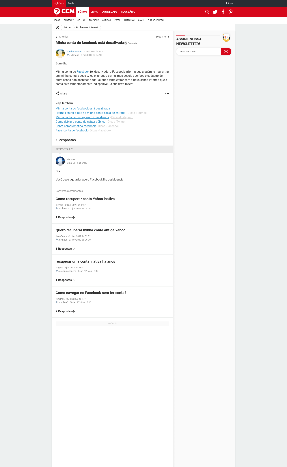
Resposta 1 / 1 (65, 149)
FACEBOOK (94, 20)
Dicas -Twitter (116, 121)
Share (63, 93)
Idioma (229, 3)
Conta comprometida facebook (76, 126)
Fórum (82, 11)
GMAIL (141, 20)
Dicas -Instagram (122, 117)
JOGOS (57, 20)
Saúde (71, 3)
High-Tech (59, 3)
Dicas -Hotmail (137, 113)
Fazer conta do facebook (72, 130)
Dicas (94, 11)
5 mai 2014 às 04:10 (91, 55)
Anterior (63, 36)
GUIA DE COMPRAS (156, 20)
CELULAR (81, 20)
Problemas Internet (87, 27)
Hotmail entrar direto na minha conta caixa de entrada (90, 113)
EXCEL (117, 20)
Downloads (109, 11)
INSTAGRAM (129, 20)
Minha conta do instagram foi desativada (82, 117)
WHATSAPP (69, 20)
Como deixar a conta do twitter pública (80, 121)
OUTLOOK (106, 20)
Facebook (83, 71)
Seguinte (161, 36)
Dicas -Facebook (108, 126)
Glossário (128, 11)
